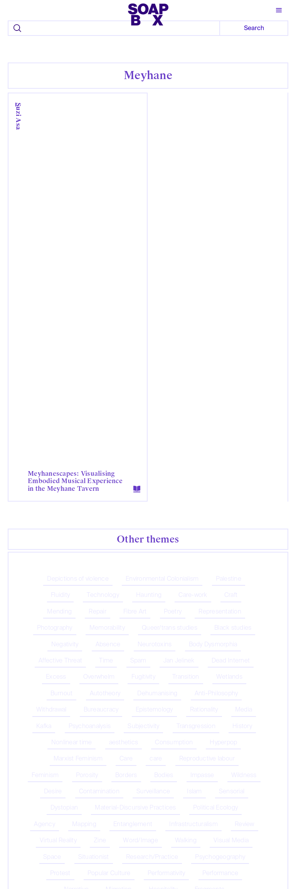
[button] (279, 10)
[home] (148, 11)
